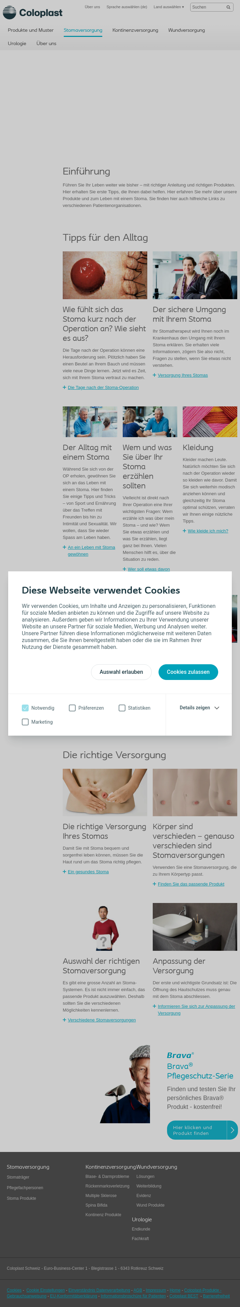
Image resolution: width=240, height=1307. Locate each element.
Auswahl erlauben (121, 672)
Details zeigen (195, 707)
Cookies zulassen (188, 672)
